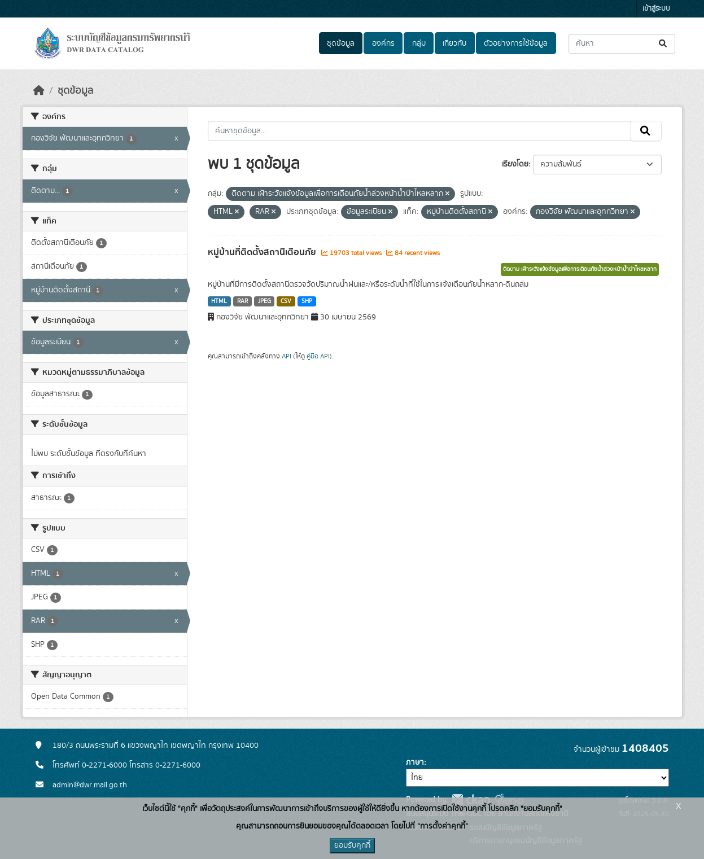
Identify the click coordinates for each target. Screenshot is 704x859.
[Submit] (663, 44)
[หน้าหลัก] (39, 91)
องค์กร (383, 43)
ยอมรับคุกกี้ (352, 845)
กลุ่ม (419, 43)
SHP (306, 301)
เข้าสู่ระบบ (656, 8)
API (286, 356)
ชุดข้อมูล (341, 43)
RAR (242, 301)
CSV (286, 301)
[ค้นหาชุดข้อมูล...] (622, 44)
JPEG (264, 301)
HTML (219, 301)
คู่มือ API (318, 356)
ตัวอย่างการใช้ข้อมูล (516, 43)
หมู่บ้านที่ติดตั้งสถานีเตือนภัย (263, 252)
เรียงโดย (515, 164)
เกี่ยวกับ (454, 43)
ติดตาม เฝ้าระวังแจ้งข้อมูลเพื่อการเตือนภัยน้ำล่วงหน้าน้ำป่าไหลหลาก (580, 269)
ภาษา (415, 762)
